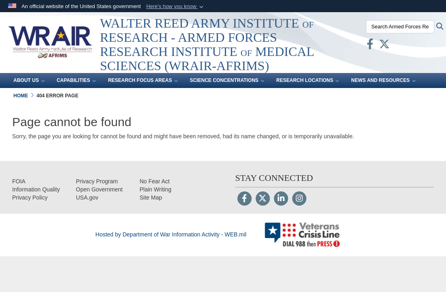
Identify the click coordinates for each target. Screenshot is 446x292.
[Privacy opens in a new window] (29, 197)
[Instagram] (299, 199)
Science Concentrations (227, 81)
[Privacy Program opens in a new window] (97, 181)
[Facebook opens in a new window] (370, 46)
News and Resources (383, 81)
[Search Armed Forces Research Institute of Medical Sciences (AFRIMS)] (400, 27)
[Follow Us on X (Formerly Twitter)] (263, 199)
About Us (29, 81)
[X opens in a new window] (384, 46)
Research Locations (307, 81)
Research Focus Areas (143, 81)
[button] (175, 6)
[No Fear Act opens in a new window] (155, 181)
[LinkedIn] (281, 199)
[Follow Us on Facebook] (244, 199)
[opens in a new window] (36, 189)
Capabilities (76, 81)
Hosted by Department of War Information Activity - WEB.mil (170, 234)
